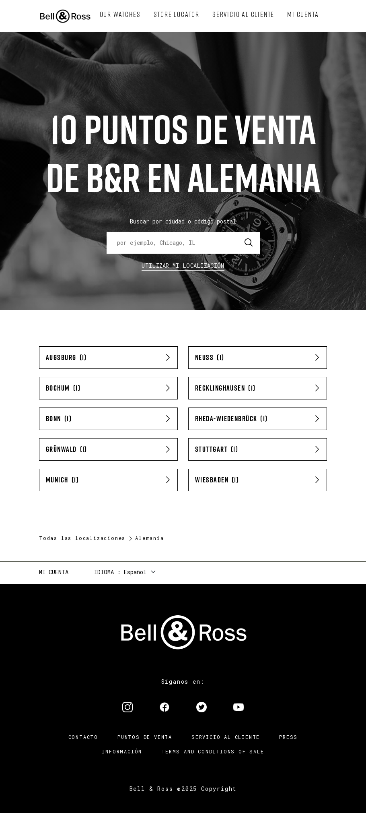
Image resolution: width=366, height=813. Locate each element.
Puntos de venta (144, 737)
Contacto (83, 737)
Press (288, 737)
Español (135, 572)
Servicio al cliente (225, 737)
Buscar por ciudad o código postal (183, 221)
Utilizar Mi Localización (183, 265)
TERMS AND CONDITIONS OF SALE (212, 751)
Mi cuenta (53, 572)
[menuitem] (120, 14)
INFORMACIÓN (122, 751)
